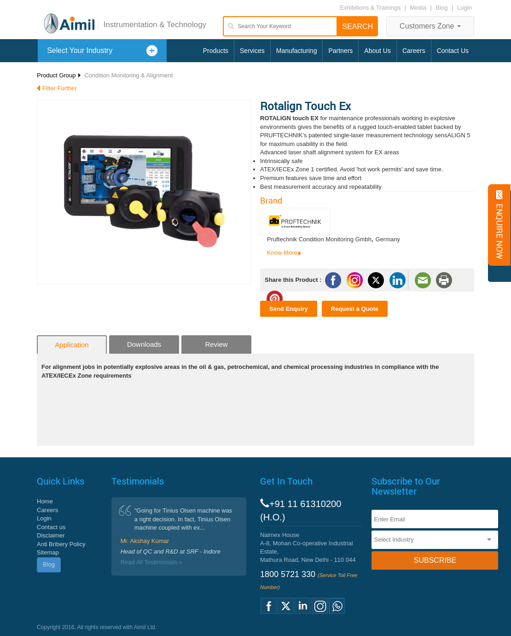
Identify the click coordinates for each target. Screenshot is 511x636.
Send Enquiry (288, 308)
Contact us (51, 527)
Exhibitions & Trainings (370, 7)
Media (419, 7)
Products (215, 50)
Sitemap (48, 552)
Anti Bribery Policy (61, 544)
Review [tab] (216, 344)
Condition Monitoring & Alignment (128, 75)
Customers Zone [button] (430, 26)
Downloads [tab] (144, 344)
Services (252, 50)
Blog (442, 7)
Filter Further (59, 88)
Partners (340, 50)
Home (45, 501)
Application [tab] (71, 345)
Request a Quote (354, 308)
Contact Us (453, 50)
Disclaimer (51, 535)
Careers (413, 50)
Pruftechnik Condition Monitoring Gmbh (319, 239)
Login (464, 7)
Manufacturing (296, 50)
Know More (282, 252)
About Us (377, 50)
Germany (388, 239)
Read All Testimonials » (151, 562)
